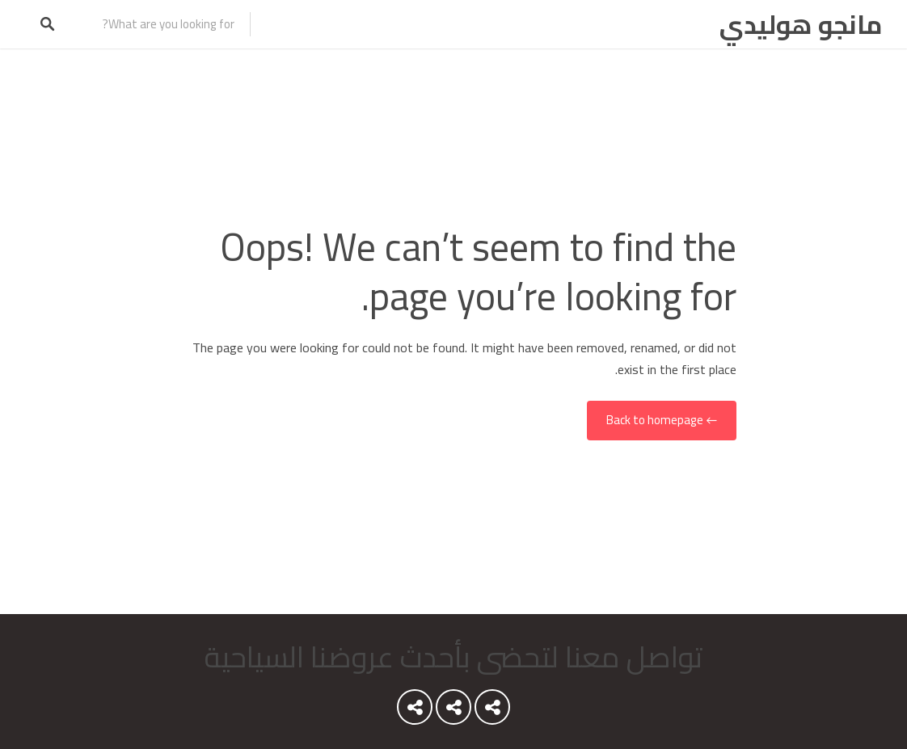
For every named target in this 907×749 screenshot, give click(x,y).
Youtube (492, 711)
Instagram (415, 711)
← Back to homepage (661, 420)
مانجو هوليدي (801, 24)
